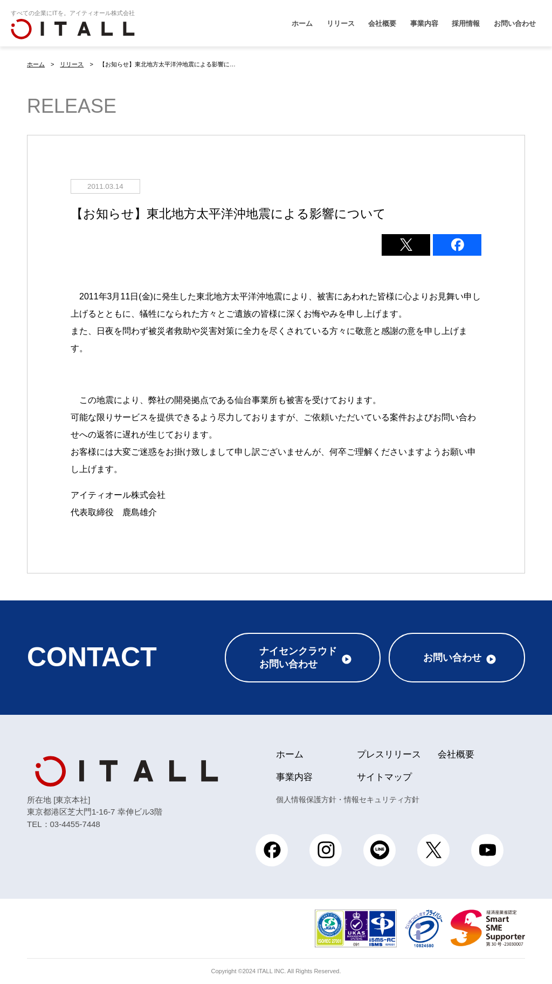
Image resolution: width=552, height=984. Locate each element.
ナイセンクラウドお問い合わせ (298, 657)
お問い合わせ (515, 23)
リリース (341, 23)
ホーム (302, 23)
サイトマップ (384, 777)
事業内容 (424, 23)
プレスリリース (389, 754)
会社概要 (382, 23)
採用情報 (466, 23)
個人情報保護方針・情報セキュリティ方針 (347, 799)
